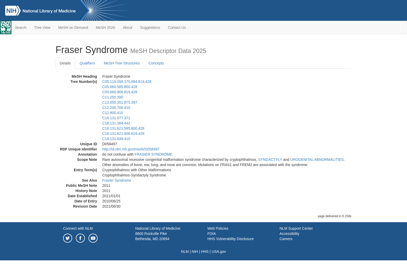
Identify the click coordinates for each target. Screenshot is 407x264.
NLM (185, 251)
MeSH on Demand (73, 27)
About (127, 27)
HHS (205, 251)
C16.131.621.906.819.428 (123, 133)
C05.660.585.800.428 (119, 87)
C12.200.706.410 (116, 107)
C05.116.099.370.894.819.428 (126, 82)
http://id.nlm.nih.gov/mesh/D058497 (130, 149)
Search (20, 27)
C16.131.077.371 (116, 118)
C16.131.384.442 (116, 123)
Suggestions (150, 27)
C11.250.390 (112, 97)
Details (65, 63)
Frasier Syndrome (116, 180)
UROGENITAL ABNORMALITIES (317, 159)
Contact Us (177, 27)
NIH (195, 251)
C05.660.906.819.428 (119, 92)
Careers (286, 239)
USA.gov (219, 251)
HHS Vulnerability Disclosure (230, 239)
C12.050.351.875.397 (119, 102)
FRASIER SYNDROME (153, 154)
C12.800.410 (112, 113)
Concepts (156, 63)
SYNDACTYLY (270, 159)
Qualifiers (87, 63)
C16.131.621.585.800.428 (123, 128)
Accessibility (289, 234)
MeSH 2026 (105, 27)
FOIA (211, 234)
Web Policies (217, 228)
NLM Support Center (296, 228)
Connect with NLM (78, 228)
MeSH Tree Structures (122, 63)
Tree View (42, 27)
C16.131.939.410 (116, 139)
